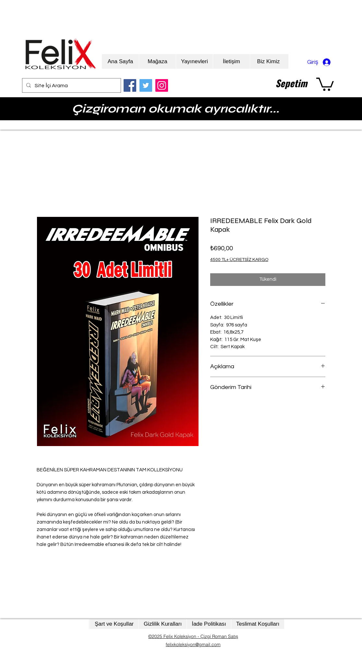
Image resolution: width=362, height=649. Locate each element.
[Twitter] (145, 85)
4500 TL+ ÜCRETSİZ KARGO (239, 259)
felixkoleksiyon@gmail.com (193, 644)
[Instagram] (161, 85)
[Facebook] (130, 85)
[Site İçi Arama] (71, 85)
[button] (325, 83)
